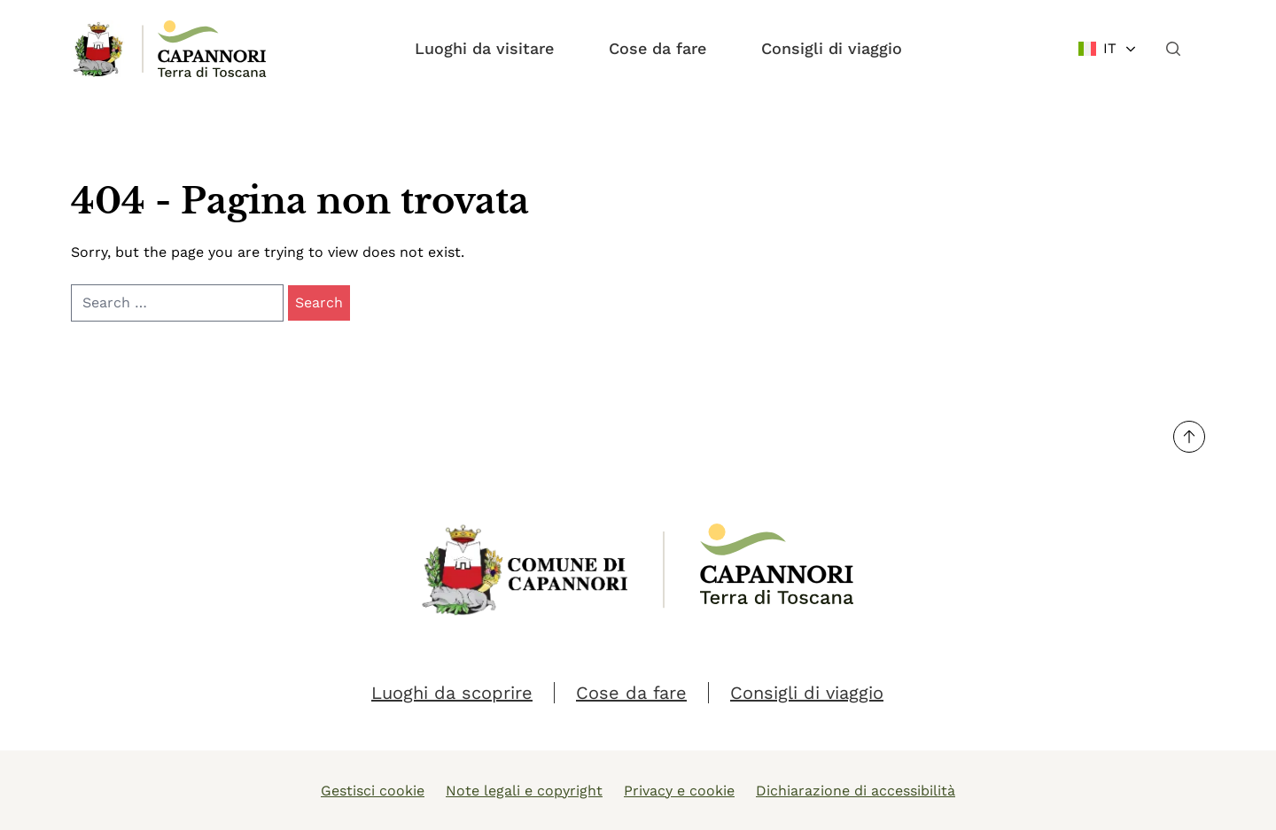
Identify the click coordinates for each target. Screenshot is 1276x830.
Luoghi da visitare (484, 48)
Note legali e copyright (524, 790)
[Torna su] (1189, 437)
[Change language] (1108, 48)
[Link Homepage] (99, 48)
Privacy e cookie (679, 790)
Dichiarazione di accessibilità (855, 790)
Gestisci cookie (372, 790)
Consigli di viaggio (831, 48)
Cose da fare (657, 48)
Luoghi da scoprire (452, 692)
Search (319, 302)
